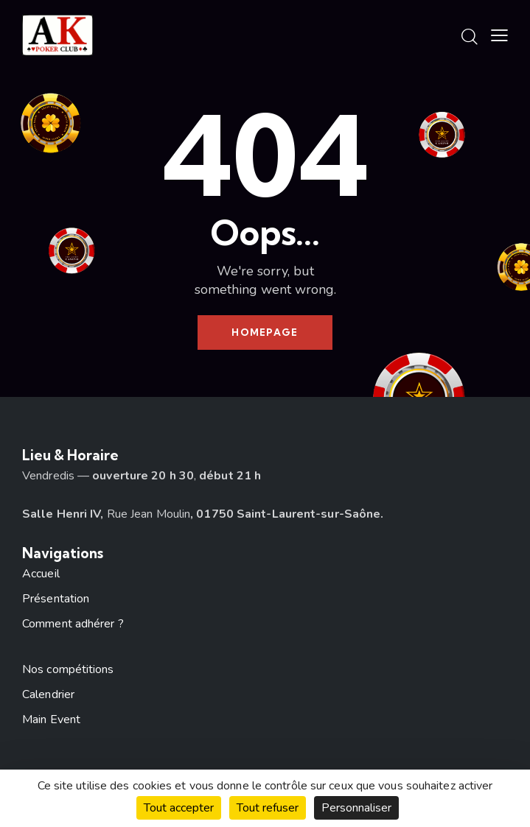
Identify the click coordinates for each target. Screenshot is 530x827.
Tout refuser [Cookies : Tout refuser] (268, 808)
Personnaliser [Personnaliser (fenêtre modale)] (356, 808)
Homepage (264, 332)
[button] (499, 36)
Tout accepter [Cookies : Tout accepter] (179, 808)
